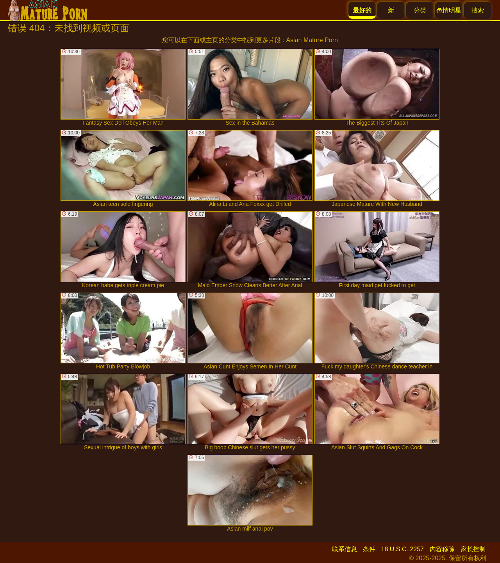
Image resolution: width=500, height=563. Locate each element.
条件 (369, 549)
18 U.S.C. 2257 (402, 549)
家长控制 (473, 549)
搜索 (477, 10)
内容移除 (442, 549)
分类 (420, 10)
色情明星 (448, 10)
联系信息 (344, 549)
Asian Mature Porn (312, 40)
